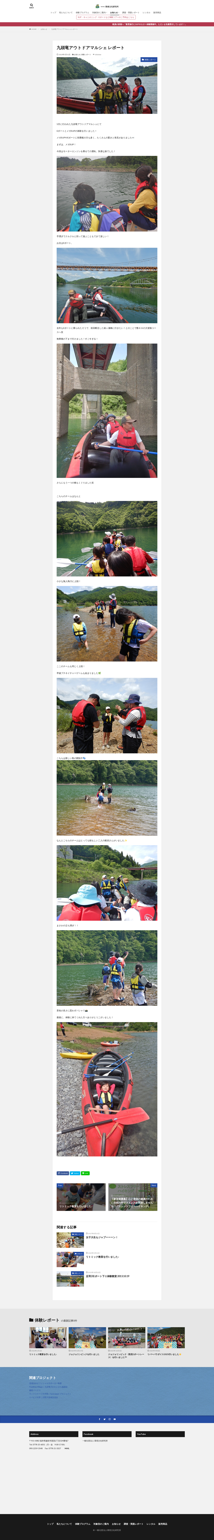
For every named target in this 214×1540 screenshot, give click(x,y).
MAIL (67, 1448)
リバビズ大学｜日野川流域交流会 (43, 1397)
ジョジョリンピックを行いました (84, 1354)
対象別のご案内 (99, 12)
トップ (53, 12)
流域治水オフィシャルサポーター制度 (45, 1383)
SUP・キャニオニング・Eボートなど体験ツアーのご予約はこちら (106, 17)
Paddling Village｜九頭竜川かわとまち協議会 (48, 1387)
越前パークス (35, 1390)
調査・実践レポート (130, 12)
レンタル (146, 12)
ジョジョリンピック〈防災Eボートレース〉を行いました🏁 (126, 1356)
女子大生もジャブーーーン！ (102, 1237)
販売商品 (157, 12)
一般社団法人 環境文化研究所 (95, 1441)
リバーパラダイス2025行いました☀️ (164, 1354)
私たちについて (66, 12)
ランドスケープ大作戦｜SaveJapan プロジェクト (50, 1394)
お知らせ (114, 12)
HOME (34, 29)
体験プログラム (82, 12)
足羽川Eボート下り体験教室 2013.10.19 (107, 1276)
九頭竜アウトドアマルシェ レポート (64, 29)
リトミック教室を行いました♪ (102, 1256)
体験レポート (86, 55)
